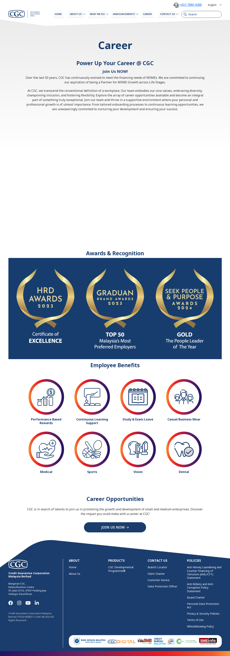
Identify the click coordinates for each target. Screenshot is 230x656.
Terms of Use (195, 619)
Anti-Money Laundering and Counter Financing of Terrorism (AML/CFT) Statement (204, 572)
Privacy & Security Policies (203, 613)
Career (143, 14)
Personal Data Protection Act (203, 605)
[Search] (201, 14)
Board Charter (196, 597)
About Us (66, 14)
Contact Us (165, 14)
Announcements (118, 14)
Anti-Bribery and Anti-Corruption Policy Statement (200, 587)
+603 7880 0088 (190, 5)
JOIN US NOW (113, 527)
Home (47, 14)
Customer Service (159, 579)
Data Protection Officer (162, 586)
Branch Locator (157, 566)
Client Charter (156, 573)
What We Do (89, 14)
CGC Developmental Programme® (120, 568)
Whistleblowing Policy (200, 626)
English (212, 5)
